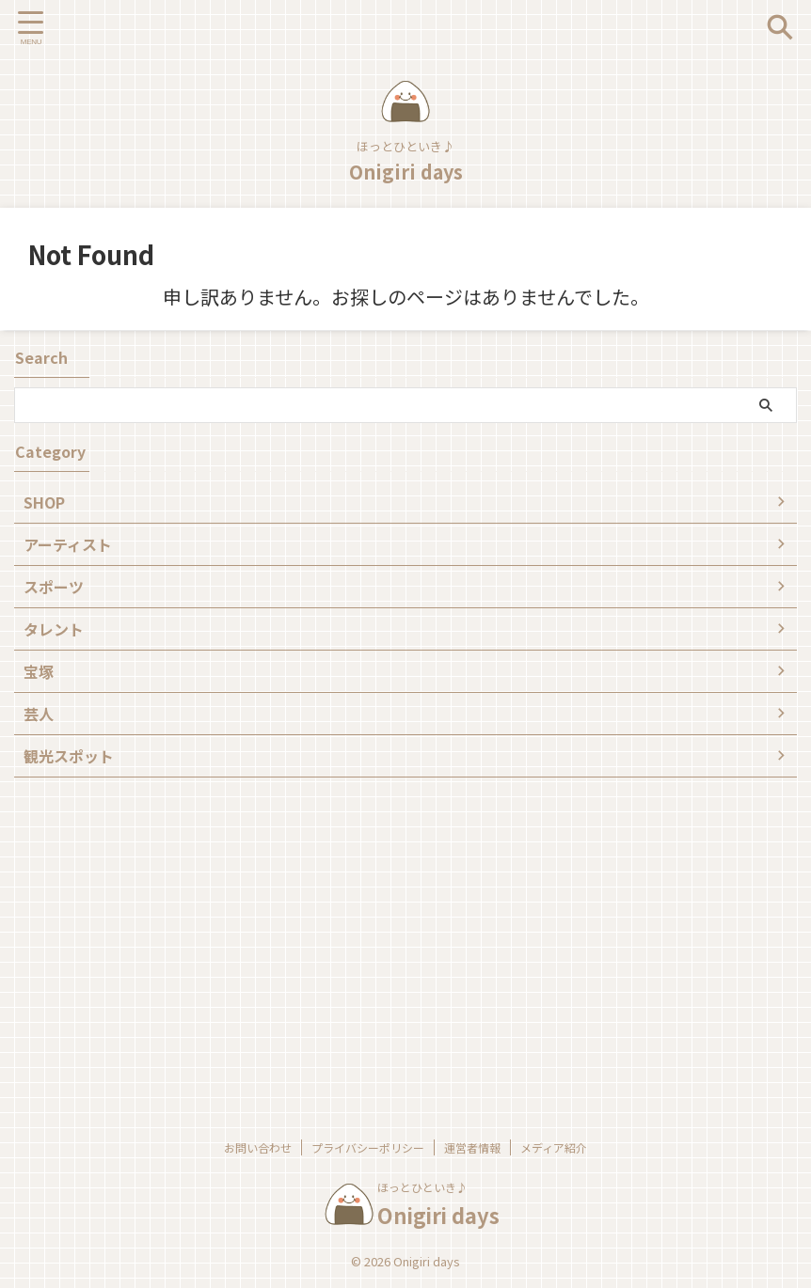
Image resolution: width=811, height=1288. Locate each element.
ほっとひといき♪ (422, 1187)
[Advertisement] (396, 937)
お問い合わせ (258, 1147)
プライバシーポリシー (367, 1147)
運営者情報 (472, 1147)
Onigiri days (406, 171)
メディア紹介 (553, 1147)
